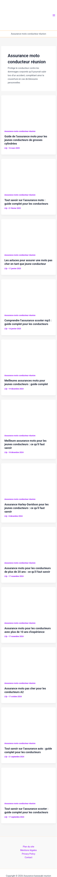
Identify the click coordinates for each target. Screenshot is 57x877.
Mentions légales (28, 850)
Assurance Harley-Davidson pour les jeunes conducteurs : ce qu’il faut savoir (26, 508)
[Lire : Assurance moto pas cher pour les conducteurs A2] (28, 662)
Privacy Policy (28, 853)
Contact (28, 857)
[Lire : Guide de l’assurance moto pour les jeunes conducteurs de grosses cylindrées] (28, 110)
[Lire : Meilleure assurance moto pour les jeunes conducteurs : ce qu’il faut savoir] (28, 415)
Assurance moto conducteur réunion (20, 131)
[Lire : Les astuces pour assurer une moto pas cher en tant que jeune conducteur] (28, 234)
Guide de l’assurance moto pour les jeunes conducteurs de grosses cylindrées (25, 140)
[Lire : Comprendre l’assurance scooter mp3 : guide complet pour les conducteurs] (28, 294)
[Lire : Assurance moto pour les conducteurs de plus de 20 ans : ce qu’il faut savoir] (28, 542)
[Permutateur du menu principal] (54, 15)
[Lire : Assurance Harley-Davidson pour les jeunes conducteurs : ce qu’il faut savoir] (28, 478)
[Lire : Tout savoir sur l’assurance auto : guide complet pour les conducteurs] (28, 722)
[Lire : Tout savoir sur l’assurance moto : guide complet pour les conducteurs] (28, 174)
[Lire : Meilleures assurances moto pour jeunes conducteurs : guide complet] (28, 354)
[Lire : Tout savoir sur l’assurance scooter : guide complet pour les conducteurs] (28, 782)
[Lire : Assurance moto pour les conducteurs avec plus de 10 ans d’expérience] (28, 602)
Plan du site (28, 846)
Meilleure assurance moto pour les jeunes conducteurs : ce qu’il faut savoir (25, 444)
